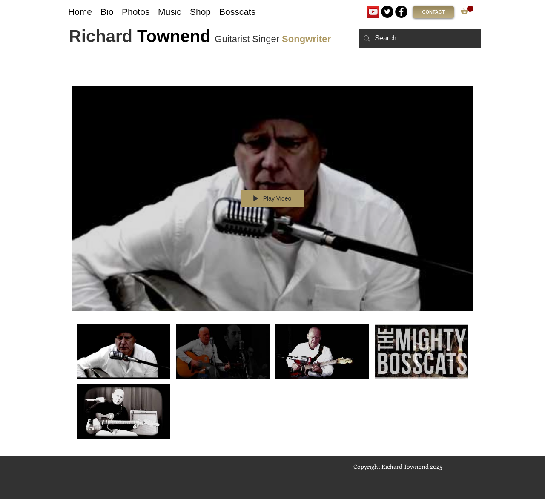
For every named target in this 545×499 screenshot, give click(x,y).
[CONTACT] (433, 12)
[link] (467, 10)
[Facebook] (401, 12)
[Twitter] (387, 12)
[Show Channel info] (464, 74)
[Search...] (419, 38)
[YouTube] (373, 12)
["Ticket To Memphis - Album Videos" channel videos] (272, 383)
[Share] (444, 74)
